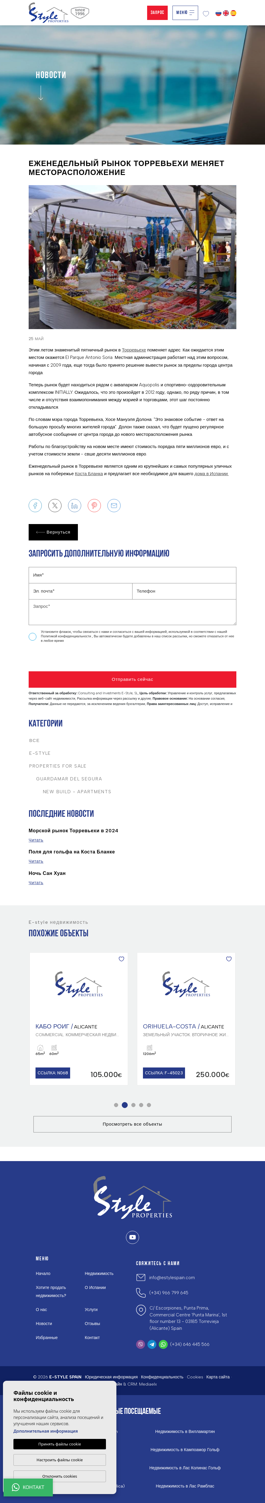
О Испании (95, 1287)
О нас (41, 1309)
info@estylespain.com (172, 1277)
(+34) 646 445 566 (189, 1344)
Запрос (157, 12)
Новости (44, 1323)
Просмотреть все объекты (132, 1124)
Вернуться (53, 532)
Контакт (92, 1337)
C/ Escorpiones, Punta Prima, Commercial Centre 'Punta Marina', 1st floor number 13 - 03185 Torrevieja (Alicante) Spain (188, 1318)
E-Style (40, 753)
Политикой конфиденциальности (66, 636)
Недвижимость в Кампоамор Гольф (185, 1450)
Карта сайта (218, 1377)
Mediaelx (148, 1384)
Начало (43, 1273)
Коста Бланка (89, 473)
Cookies (195, 1377)
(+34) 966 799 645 (168, 1293)
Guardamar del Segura (65, 779)
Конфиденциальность (162, 1377)
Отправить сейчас (132, 679)
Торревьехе (134, 350)
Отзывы (92, 1323)
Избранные (47, 1337)
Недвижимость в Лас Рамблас (185, 1486)
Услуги (91, 1309)
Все (34, 740)
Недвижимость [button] (99, 1273)
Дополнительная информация (45, 1431)
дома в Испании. (212, 473)
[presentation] (60, 658)
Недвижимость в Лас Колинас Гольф (185, 1468)
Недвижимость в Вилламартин (185, 1432)
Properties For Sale (58, 766)
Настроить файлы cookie (60, 1459)
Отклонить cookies (59, 1476)
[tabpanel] (79, 1019)
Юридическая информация (111, 1377)
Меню (185, 12)
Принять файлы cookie (59, 1444)
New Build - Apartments (70, 791)
